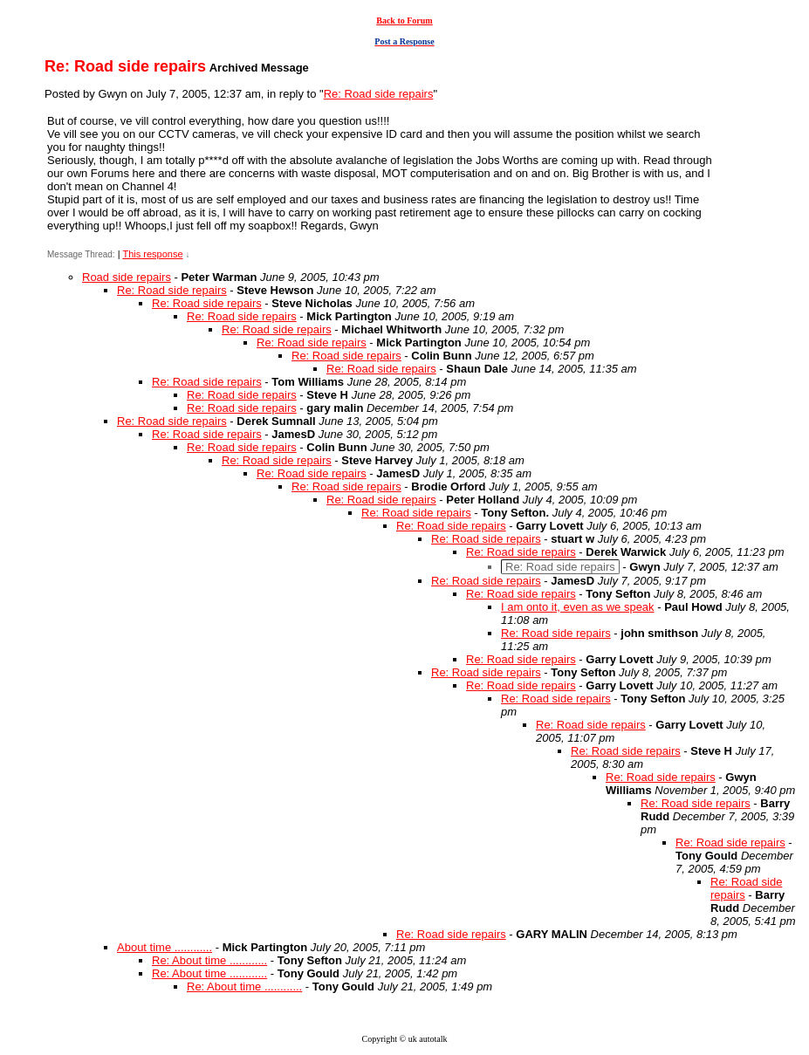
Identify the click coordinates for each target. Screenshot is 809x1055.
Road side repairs (126, 277)
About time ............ (164, 947)
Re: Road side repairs (379, 93)
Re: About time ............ (209, 960)
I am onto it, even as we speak (578, 606)
